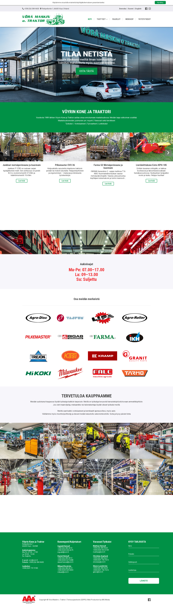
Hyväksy (160, 2)
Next (168, 153)
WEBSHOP (129, 19)
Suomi (130, 9)
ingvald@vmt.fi (63, 552)
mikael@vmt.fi (63, 572)
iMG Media (106, 600)
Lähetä (144, 581)
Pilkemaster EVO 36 (65, 165)
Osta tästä (86, 71)
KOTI (90, 19)
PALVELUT (116, 19)
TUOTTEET (102, 19)
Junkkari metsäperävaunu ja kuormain (22, 165)
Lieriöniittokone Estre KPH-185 (151, 165)
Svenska (122, 9)
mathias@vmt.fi (99, 552)
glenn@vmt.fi (98, 572)
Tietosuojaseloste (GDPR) (76, 600)
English (138, 9)
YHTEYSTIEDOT (144, 19)
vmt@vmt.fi (33, 560)
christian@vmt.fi (99, 562)
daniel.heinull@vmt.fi (65, 562)
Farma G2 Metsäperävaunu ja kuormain (108, 166)
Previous (6, 153)
